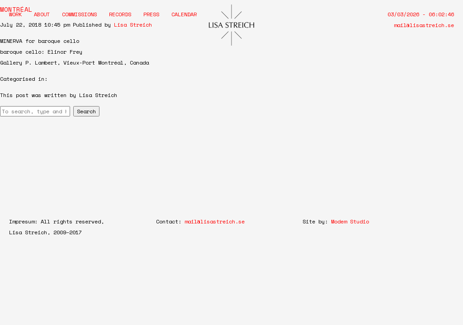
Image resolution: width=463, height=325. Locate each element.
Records (120, 14)
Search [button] (86, 111)
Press (151, 14)
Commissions (79, 14)
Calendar (184, 14)
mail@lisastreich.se (424, 25)
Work (15, 14)
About (42, 14)
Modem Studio (350, 221)
